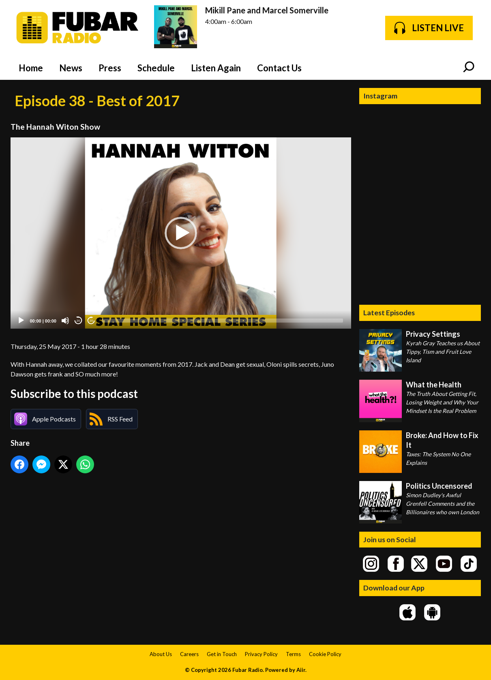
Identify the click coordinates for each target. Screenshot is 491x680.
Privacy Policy (261, 654)
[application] (181, 233)
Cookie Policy (325, 654)
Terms (293, 654)
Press (110, 67)
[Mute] (65, 320)
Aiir (300, 670)
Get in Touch (222, 654)
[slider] (222, 321)
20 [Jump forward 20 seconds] (91, 321)
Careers (189, 654)
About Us (161, 654)
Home (31, 67)
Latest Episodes (389, 312)
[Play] (21, 320)
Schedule (156, 67)
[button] (181, 233)
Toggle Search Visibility (469, 68)
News (70, 67)
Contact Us (279, 67)
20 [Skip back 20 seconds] (78, 321)
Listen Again (216, 67)
